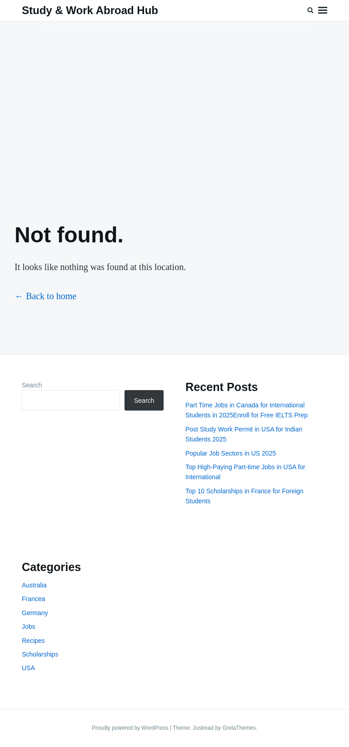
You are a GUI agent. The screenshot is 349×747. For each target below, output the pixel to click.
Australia (34, 585)
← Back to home (45, 296)
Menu (322, 10)
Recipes (33, 640)
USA (28, 668)
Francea (33, 598)
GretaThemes (238, 728)
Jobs (28, 626)
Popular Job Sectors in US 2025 (230, 453)
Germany (35, 613)
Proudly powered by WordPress (131, 728)
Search (32, 385)
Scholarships (40, 654)
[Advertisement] (174, 114)
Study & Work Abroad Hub (90, 10)
